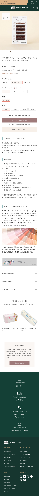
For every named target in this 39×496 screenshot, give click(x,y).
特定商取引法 (8, 457)
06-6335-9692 (19, 414)
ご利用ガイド (8, 479)
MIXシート (6, 82)
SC (23, 91)
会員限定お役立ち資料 (10, 485)
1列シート (27, 82)
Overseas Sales (8, 466)
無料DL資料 (7, 482)
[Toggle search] (33, 8)
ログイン (16, 115)
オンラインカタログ (9, 463)
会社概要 (6, 451)
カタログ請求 (24, 460)
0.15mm (6, 100)
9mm (6, 109)
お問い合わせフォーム (19, 430)
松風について (8, 476)
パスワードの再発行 (25, 454)
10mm (15, 109)
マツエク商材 (8, 460)
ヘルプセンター (24, 457)
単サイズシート (17, 82)
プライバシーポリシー (10, 454)
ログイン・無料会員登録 (20, 120)
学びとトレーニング (9, 488)
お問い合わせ (24, 463)
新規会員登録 (24, 451)
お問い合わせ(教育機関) (26, 466)
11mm (24, 109)
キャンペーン (7, 491)
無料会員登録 (19, 363)
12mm (32, 109)
